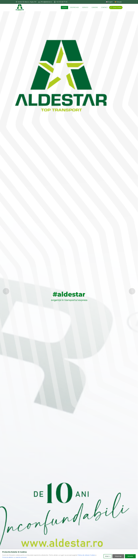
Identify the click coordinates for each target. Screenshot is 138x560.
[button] (27, 2)
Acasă (64, 7)
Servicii (85, 7)
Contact (104, 7)
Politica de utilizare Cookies (86, 555)
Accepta (130, 556)
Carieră (95, 7)
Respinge (118, 556)
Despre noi (74, 7)
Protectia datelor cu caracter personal (14, 557)
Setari (107, 556)
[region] (69, 554)
